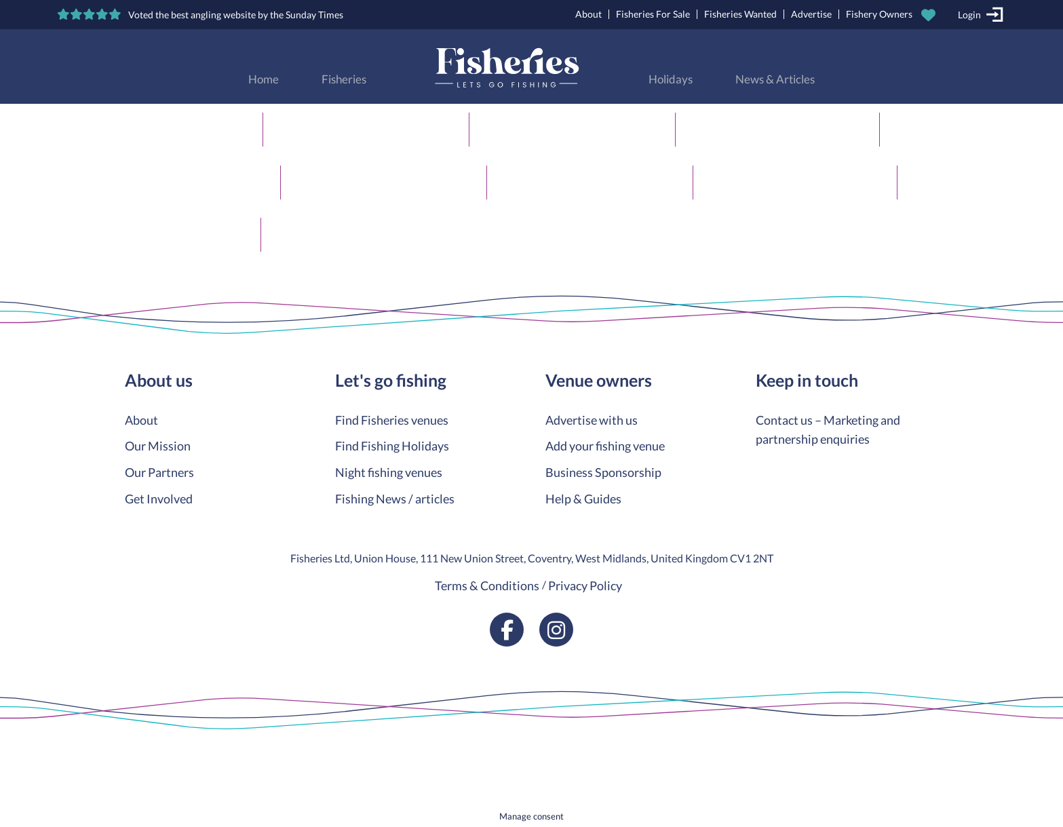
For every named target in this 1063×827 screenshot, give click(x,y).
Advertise (811, 14)
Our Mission (158, 445)
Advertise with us (591, 419)
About (588, 14)
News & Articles (775, 79)
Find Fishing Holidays (392, 445)
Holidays (671, 79)
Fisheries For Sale (653, 14)
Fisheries (344, 79)
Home (263, 79)
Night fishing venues (388, 472)
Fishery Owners (879, 14)
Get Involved (159, 498)
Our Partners (159, 472)
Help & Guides (583, 498)
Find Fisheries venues (391, 419)
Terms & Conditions (487, 585)
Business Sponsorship (603, 472)
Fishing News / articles (395, 498)
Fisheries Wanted (740, 14)
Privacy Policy (585, 585)
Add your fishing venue (605, 445)
